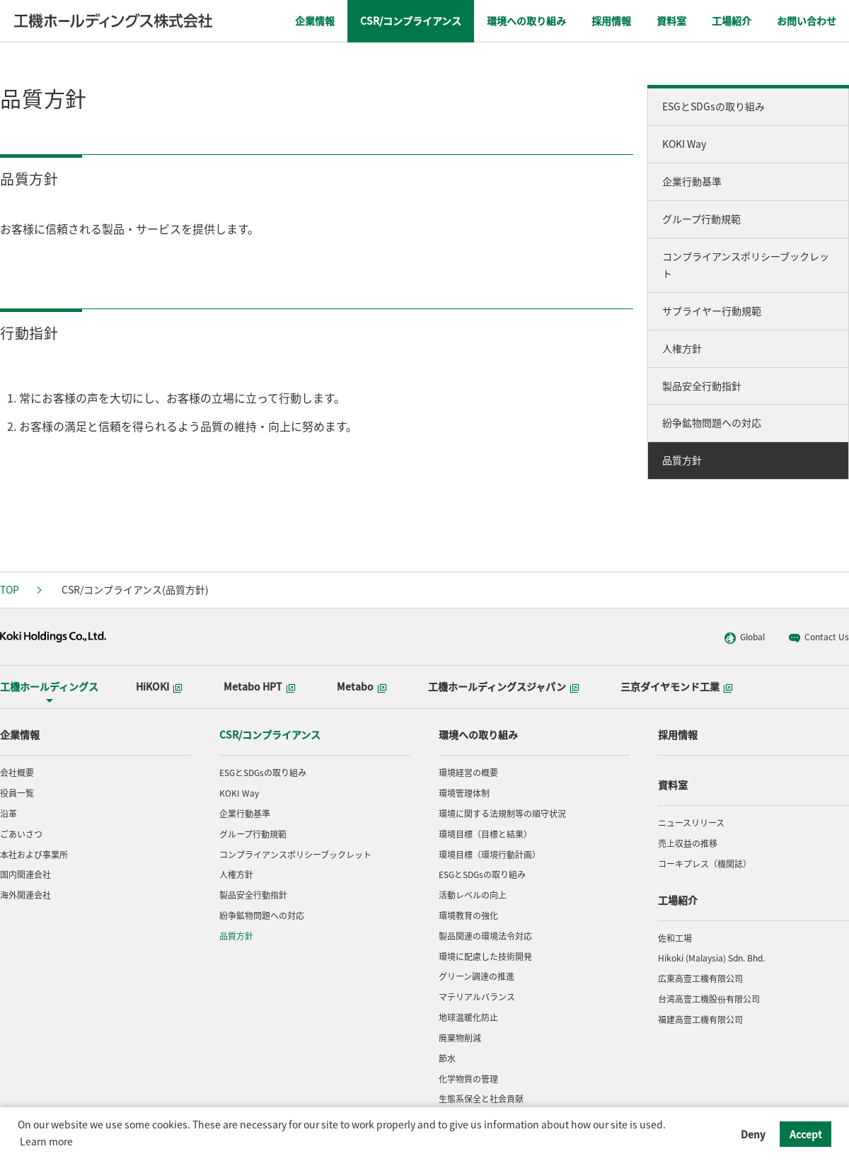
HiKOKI (159, 686)
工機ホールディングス (49, 686)
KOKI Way (684, 144)
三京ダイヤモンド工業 (676, 686)
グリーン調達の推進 (476, 976)
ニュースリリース (691, 822)
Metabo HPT (260, 686)
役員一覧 (17, 793)
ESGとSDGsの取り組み (713, 106)
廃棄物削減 (460, 1038)
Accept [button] (806, 1134)
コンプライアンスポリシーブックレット (745, 264)
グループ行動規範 (701, 219)
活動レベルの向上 (473, 895)
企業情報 (20, 734)
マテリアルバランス (477, 996)
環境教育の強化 (468, 915)
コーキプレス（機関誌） (704, 863)
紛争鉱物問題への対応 (711, 422)
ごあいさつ (21, 834)
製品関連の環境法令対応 (485, 936)
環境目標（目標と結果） (485, 834)
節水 (447, 1058)
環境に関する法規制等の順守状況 (502, 813)
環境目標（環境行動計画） (490, 854)
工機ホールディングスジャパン (503, 686)
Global (744, 637)
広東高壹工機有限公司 (700, 978)
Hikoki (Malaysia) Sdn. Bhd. (711, 958)
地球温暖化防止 (468, 1017)
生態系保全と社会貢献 (481, 1098)
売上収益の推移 (687, 843)
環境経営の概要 (468, 772)
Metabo (362, 686)
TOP (9, 589)
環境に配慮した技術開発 (485, 956)
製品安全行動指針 (701, 386)
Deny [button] (753, 1134)
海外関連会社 (25, 895)
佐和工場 (675, 938)
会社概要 (17, 772)
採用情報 (678, 734)
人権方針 (682, 348)
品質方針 (682, 460)
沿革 (8, 813)
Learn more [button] (46, 1141)
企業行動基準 (692, 181)
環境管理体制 (464, 793)
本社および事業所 (34, 854)
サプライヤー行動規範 (711, 311)
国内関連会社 (25, 874)
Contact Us (818, 637)
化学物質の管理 (468, 1079)
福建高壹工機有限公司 (700, 1019)
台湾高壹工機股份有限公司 (709, 999)
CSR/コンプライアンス (269, 734)
